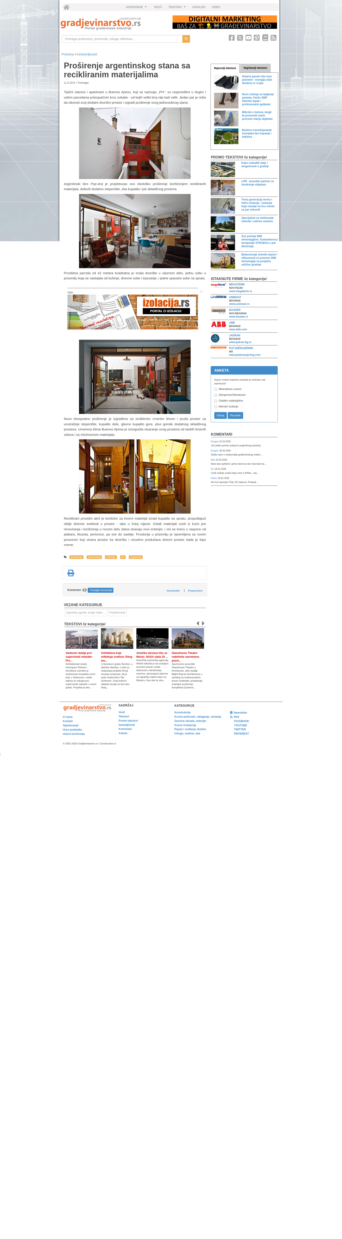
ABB (232, 322)
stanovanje (94, 557)
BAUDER (234, 310)
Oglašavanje (71, 725)
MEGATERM (236, 284)
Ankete (123, 733)
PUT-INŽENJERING (241, 348)
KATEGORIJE (137, 8)
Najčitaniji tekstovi (255, 68)
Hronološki (173, 590)
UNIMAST (235, 297)
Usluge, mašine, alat (187, 733)
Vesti (122, 712)
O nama (68, 717)
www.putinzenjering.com (245, 354)
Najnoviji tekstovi (225, 68)
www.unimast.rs (239, 304)
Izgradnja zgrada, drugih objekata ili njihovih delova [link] (86, 612)
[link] (113, 23)
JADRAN (234, 335)
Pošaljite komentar (101, 590)
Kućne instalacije (185, 725)
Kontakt (68, 721)
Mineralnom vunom (230, 389)
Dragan (215, 441)
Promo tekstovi (128, 720)
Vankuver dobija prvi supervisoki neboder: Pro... (79, 656)
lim (123, 557)
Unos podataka (72, 729)
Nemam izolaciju (228, 406)
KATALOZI (199, 7)
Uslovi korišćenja (74, 733)
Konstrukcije (182, 712)
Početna (68, 54)
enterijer (111, 557)
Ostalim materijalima (231, 400)
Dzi (213, 469)
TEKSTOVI (178, 8)
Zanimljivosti (88, 54)
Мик (213, 459)
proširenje (76, 557)
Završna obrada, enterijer (190, 721)
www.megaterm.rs (240, 291)
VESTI (158, 7)
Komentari (221, 434)
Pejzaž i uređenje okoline (190, 729)
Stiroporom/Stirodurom (232, 394)
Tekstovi (124, 716)
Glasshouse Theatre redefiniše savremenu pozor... (185, 656)
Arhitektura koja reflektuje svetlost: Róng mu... (116, 656)
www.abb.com (238, 329)
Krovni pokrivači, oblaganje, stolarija (197, 716)
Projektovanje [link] (117, 612)
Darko (214, 478)
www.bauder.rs (238, 316)
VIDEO (216, 7)
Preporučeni (195, 590)
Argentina (135, 557)
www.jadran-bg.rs (240, 342)
